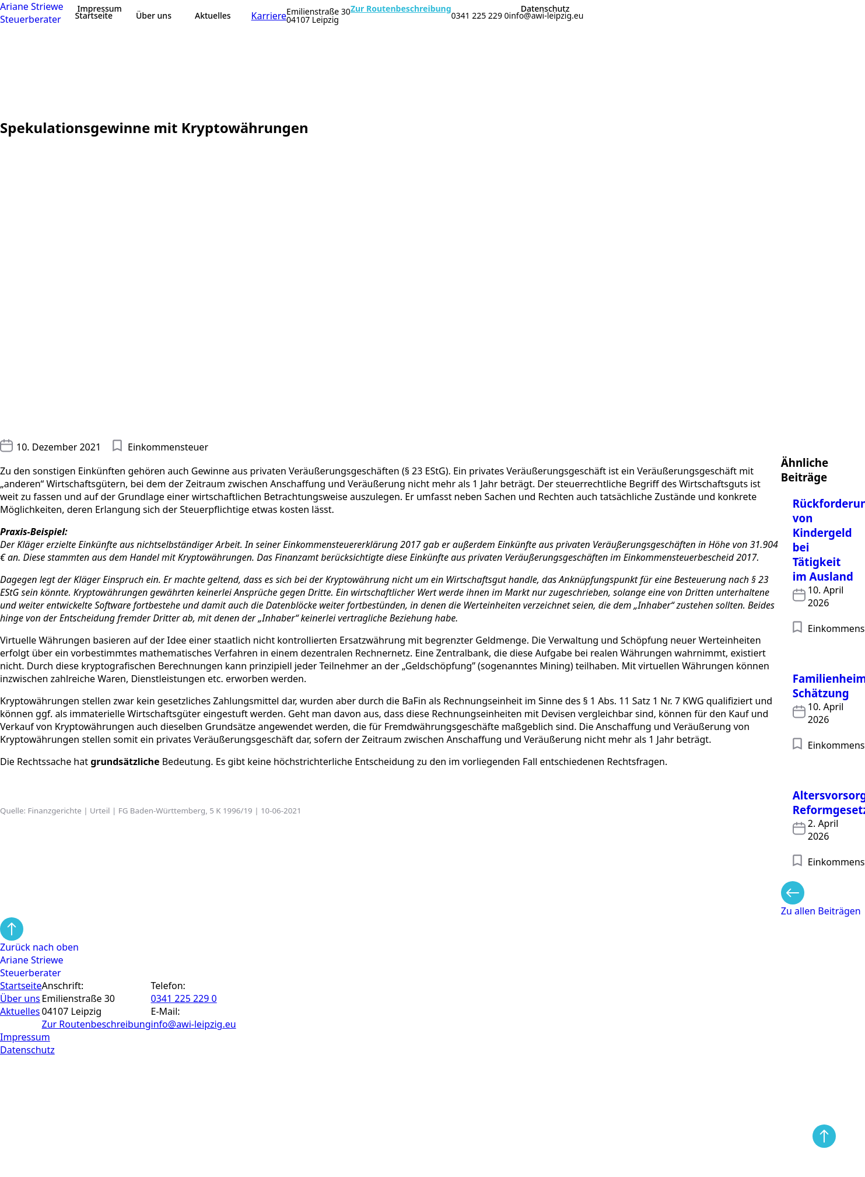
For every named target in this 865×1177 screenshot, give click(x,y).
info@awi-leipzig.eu (546, 16)
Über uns (153, 15)
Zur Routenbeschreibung (401, 9)
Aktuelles (213, 15)
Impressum (100, 9)
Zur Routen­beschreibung (96, 1024)
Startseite (94, 15)
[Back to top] (824, 1136)
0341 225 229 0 (480, 16)
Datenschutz (545, 9)
